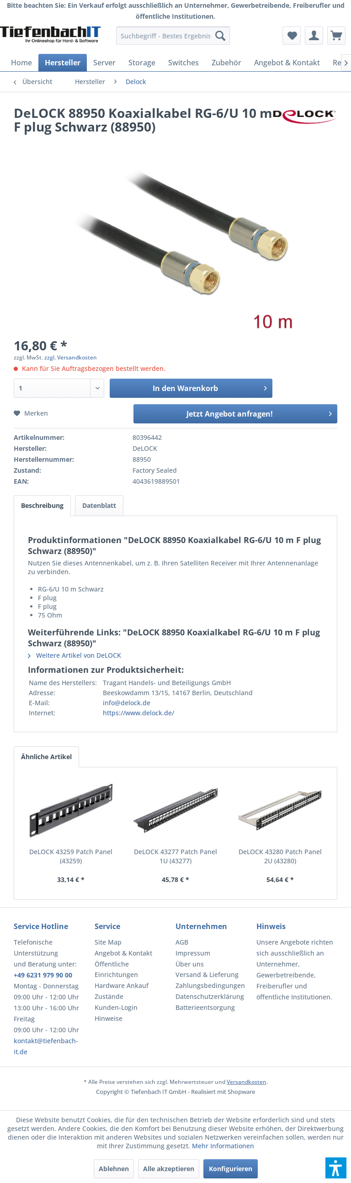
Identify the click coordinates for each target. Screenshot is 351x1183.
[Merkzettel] (291, 35)
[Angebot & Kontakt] (287, 62)
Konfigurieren (230, 1168)
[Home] (21, 62)
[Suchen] (220, 35)
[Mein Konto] (314, 35)
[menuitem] (173, 35)
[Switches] (183, 62)
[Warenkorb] (336, 35)
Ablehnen (114, 1168)
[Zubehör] (226, 62)
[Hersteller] (62, 62)
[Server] (104, 62)
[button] (335, 1167)
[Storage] (142, 62)
